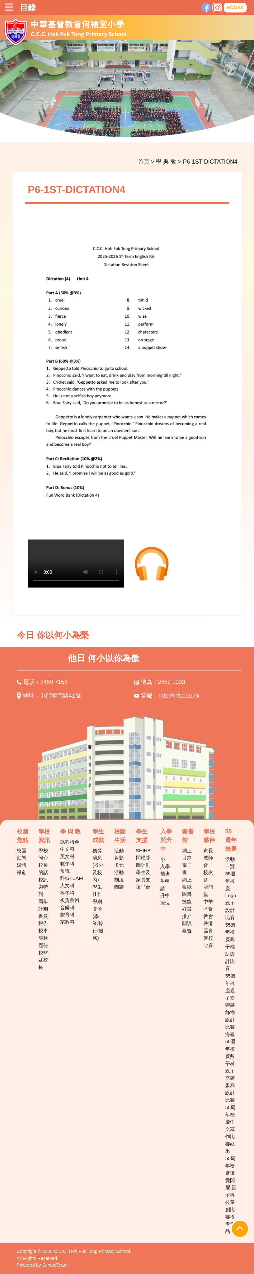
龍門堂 (208, 890)
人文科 (67, 885)
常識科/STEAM (71, 874)
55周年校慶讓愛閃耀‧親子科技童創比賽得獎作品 (230, 1195)
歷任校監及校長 (43, 956)
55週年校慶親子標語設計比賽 (230, 946)
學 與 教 (166, 161)
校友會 (208, 876)
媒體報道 (21, 868)
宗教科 (67, 922)
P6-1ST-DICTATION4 (210, 161)
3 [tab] (103, 129)
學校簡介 (43, 854)
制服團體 (119, 883)
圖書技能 (187, 897)
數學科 (67, 863)
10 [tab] (170, 129)
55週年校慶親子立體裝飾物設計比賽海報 (230, 1005)
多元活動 (119, 868)
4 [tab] (112, 129)
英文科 (67, 856)
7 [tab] (141, 129)
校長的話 (43, 868)
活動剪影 (119, 854)
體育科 (67, 914)
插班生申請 (165, 881)
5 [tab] (122, 129)
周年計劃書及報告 (43, 912)
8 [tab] (151, 129)
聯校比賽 (208, 941)
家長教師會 (208, 858)
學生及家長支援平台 (143, 880)
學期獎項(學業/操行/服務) (97, 920)
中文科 (67, 849)
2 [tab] (93, 129)
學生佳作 (97, 890)
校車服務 (43, 934)
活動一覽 (230, 862)
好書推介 (187, 912)
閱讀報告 (187, 927)
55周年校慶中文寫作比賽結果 (230, 1129)
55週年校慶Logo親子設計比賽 (230, 895)
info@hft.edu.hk (179, 696)
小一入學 (165, 862)
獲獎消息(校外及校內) (98, 865)
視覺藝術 (69, 900)
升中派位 (165, 899)
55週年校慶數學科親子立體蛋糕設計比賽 (230, 1070)
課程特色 (69, 842)
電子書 (187, 868)
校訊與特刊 (43, 887)
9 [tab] (160, 129)
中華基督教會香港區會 (208, 916)
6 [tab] (132, 129)
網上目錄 (187, 854)
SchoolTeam (54, 1265)
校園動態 (21, 854)
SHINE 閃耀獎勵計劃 (143, 858)
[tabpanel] (127, 91)
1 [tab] (84, 129)
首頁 (143, 161)
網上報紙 (187, 883)
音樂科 (67, 907)
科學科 (67, 893)
